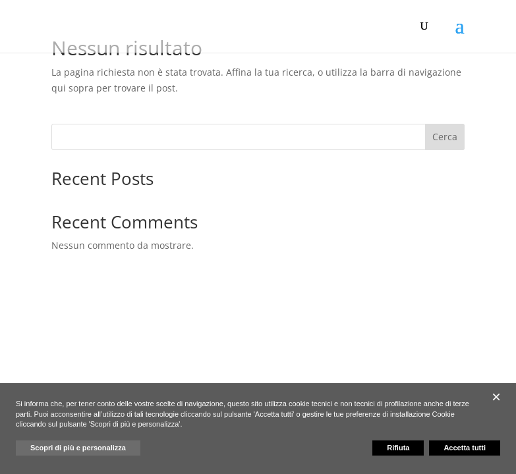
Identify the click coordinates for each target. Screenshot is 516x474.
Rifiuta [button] (398, 448)
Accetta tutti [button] (465, 448)
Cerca (444, 136)
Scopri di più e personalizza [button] (78, 448)
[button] (496, 397)
